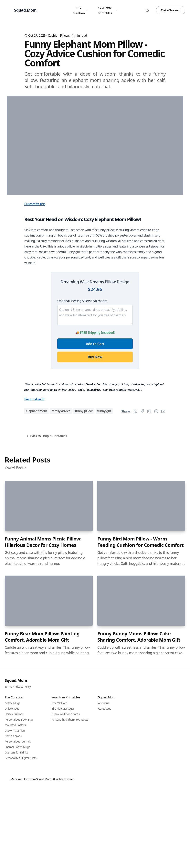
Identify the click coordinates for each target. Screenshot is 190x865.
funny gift (104, 629)
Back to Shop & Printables (46, 654)
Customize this (34, 281)
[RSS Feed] (147, 10)
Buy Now (95, 434)
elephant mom (36, 629)
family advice (61, 629)
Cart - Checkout (170, 10)
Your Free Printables (108, 10)
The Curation (80, 10)
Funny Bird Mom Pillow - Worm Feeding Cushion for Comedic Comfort (140, 760)
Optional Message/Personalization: (82, 378)
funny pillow (83, 629)
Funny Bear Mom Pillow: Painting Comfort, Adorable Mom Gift (42, 855)
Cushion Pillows (59, 35)
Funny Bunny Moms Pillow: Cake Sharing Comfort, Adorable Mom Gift (138, 855)
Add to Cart (95, 421)
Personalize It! (34, 617)
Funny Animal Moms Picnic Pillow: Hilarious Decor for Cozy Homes (43, 760)
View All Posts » (15, 686)
